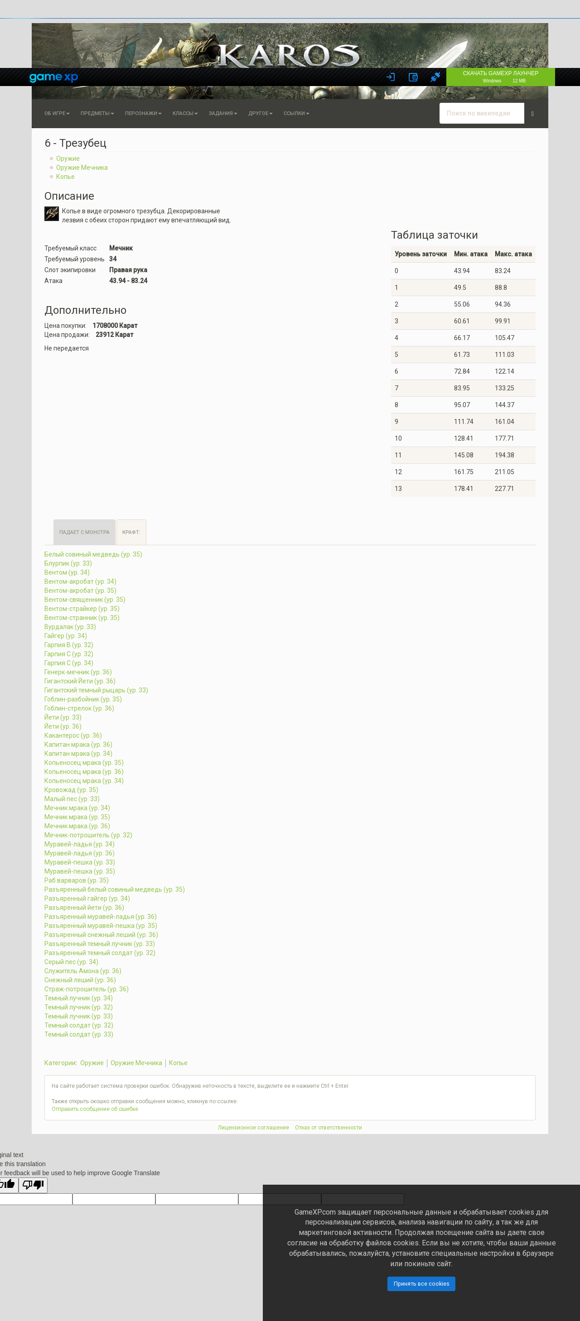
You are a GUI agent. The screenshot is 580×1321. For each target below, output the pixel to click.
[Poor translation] (33, 1185)
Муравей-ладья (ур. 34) (79, 844)
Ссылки (296, 113)
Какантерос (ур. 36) (73, 735)
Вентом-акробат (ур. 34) (80, 581)
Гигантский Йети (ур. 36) (80, 681)
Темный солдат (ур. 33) (78, 1034)
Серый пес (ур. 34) (71, 962)
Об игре (57, 113)
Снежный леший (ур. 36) (80, 980)
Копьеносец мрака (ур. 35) (84, 762)
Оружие (68, 158)
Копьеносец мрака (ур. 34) (84, 780)
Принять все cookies (422, 1283)
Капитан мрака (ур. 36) (78, 744)
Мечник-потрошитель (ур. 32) (88, 835)
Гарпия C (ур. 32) (68, 654)
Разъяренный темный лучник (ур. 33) (99, 943)
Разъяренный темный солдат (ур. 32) (99, 952)
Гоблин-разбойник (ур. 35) (83, 699)
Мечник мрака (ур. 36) (77, 826)
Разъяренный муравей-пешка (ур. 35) (100, 925)
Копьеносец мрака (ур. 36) (84, 771)
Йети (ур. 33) (63, 717)
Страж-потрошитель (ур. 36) (86, 989)
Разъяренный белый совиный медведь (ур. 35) (114, 889)
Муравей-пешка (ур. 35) (79, 871)
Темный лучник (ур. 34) (78, 998)
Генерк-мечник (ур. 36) (78, 672)
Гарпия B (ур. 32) (68, 644)
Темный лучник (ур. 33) (78, 1016)
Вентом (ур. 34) (67, 572)
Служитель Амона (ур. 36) (82, 971)
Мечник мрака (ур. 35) (77, 817)
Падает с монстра (84, 532)
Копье (65, 176)
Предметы (97, 113)
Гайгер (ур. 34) (65, 635)
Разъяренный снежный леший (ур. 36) (101, 934)
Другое (260, 113)
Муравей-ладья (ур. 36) (79, 853)
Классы (185, 113)
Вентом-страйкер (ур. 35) (82, 608)
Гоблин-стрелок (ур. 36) (79, 708)
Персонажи (143, 113)
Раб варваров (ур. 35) (76, 880)
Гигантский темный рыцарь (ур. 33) (96, 690)
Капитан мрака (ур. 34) (78, 753)
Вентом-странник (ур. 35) (82, 617)
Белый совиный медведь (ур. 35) (93, 554)
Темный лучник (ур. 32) (78, 1007)
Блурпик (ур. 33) (68, 563)
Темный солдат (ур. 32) (78, 1025)
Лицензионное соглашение (253, 1127)
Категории (60, 1062)
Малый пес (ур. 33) (72, 798)
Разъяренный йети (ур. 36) (84, 907)
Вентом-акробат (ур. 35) (80, 590)
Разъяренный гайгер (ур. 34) (87, 898)
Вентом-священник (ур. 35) (85, 599)
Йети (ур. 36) (63, 726)
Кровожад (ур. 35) (71, 789)
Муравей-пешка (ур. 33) (79, 862)
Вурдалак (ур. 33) (70, 626)
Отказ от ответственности (328, 1127)
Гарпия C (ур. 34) (68, 663)
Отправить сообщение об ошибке (95, 1109)
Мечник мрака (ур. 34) (77, 808)
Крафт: (131, 532)
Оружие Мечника (82, 167)
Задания (223, 113)
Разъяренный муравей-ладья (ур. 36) (100, 916)
